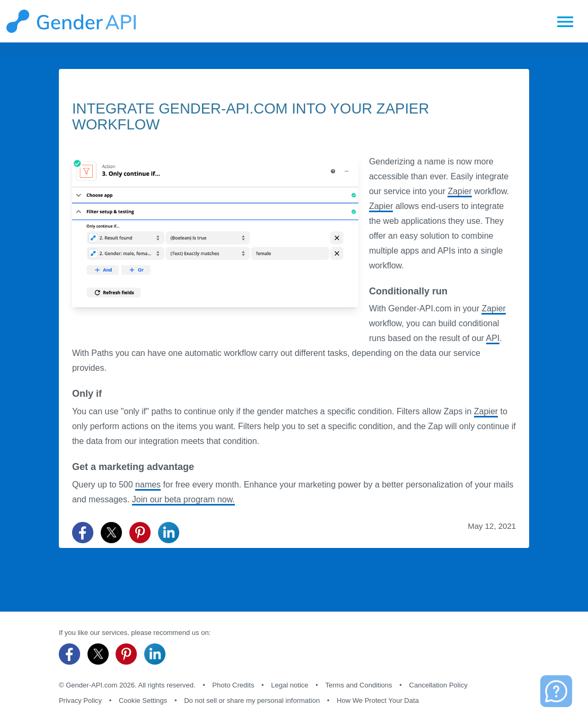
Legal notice (289, 685)
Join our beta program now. (183, 499)
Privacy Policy (80, 700)
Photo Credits (233, 685)
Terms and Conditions (358, 685)
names (148, 484)
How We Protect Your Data (378, 700)
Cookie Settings (143, 700)
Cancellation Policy (438, 685)
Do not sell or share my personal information (252, 700)
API (493, 338)
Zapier (459, 191)
